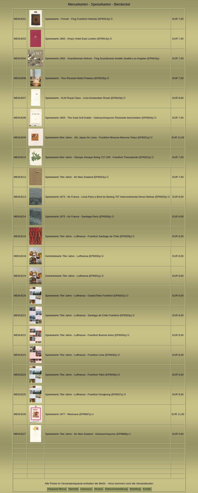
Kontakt (147, 489)
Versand (98, 489)
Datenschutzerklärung (116, 489)
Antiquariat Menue (56, 489)
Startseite (73, 489)
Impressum (86, 489)
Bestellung (135, 489)
